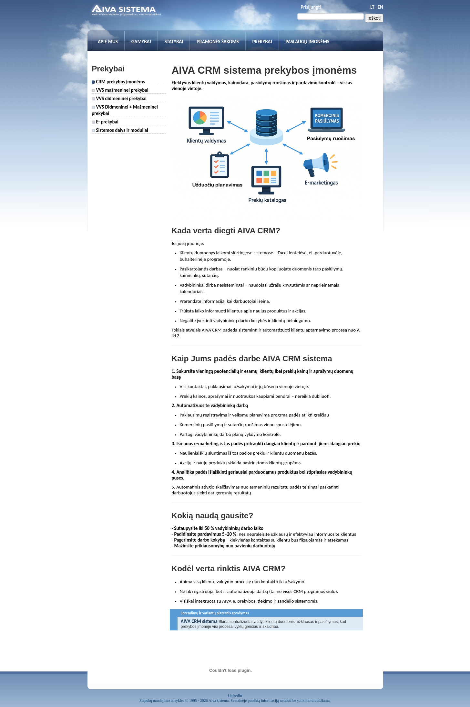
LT (372, 7)
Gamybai (141, 42)
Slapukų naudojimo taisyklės (161, 700)
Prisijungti (311, 7)
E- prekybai (105, 122)
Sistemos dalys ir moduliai (120, 130)
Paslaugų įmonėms (308, 42)
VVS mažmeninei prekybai (120, 90)
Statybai (174, 42)
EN (380, 7)
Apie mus (108, 42)
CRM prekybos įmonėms (118, 82)
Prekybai (262, 42)
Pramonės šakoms (218, 42)
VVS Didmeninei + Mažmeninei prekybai (125, 110)
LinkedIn (235, 695)
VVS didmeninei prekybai (119, 98)
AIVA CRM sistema (199, 621)
